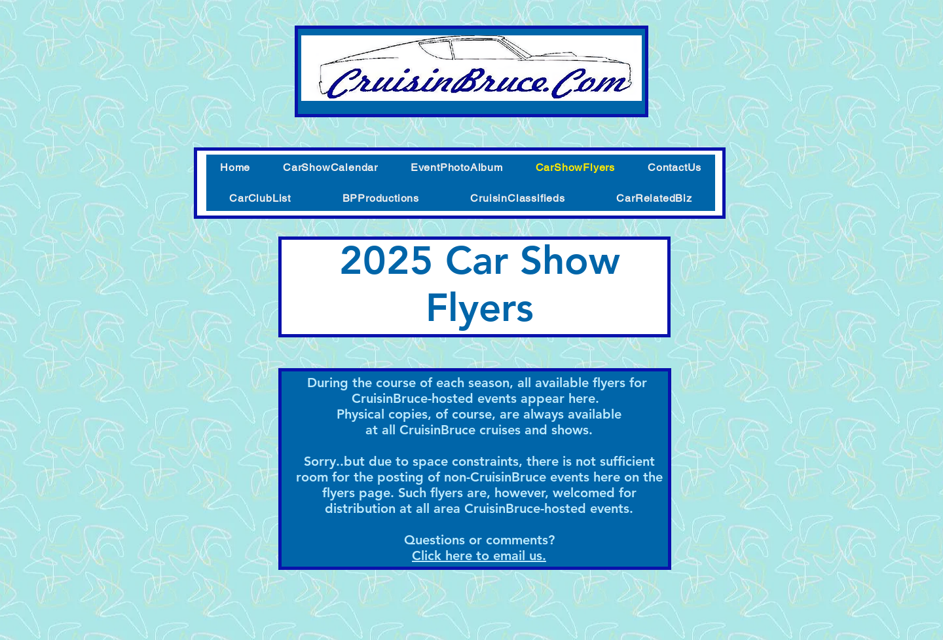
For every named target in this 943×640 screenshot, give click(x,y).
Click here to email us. (479, 555)
